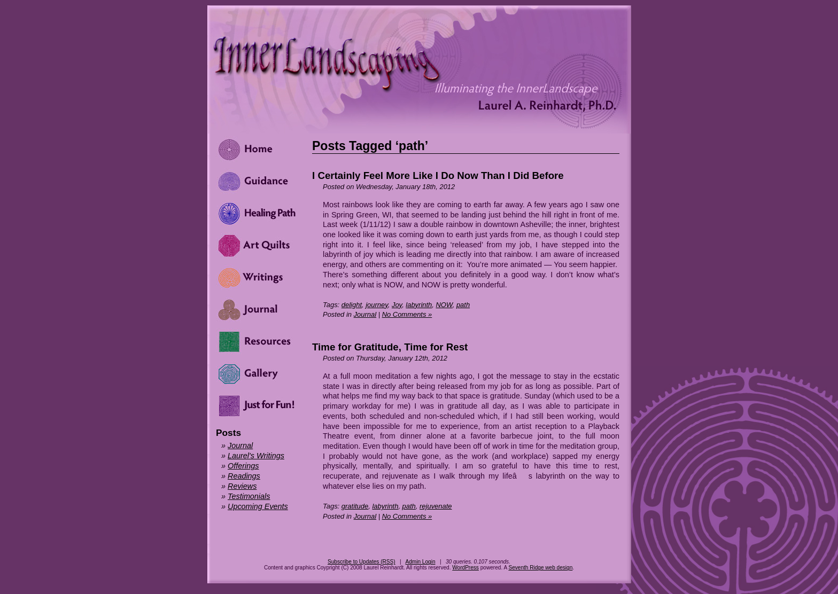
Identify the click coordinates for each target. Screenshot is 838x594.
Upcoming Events (258, 506)
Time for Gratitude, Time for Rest (390, 347)
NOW (444, 305)
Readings (244, 476)
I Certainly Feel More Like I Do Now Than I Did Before (438, 175)
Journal (365, 314)
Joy (397, 305)
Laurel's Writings (256, 455)
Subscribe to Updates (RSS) (361, 562)
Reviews (242, 486)
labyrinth (419, 305)
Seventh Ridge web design (540, 567)
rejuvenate (436, 506)
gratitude (355, 506)
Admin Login (420, 562)
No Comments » (407, 314)
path (463, 305)
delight (352, 305)
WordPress (465, 567)
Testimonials (249, 496)
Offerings (243, 466)
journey (377, 305)
